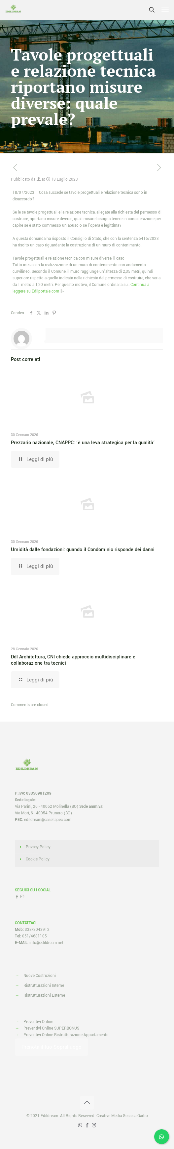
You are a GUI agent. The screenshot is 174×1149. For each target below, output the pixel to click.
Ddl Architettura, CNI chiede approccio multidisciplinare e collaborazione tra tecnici (73, 660)
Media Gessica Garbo (129, 1116)
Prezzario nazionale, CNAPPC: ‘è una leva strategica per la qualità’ (83, 442)
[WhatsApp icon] (80, 1125)
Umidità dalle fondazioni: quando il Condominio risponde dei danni (83, 549)
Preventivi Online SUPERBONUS (51, 1028)
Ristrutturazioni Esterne (44, 995)
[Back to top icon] (87, 1103)
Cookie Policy (38, 859)
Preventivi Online (38, 1022)
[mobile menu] (165, 9)
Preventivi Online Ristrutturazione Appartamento (66, 1035)
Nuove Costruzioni (39, 976)
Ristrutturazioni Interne (43, 985)
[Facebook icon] (87, 1125)
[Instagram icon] (93, 1125)
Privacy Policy (38, 847)
